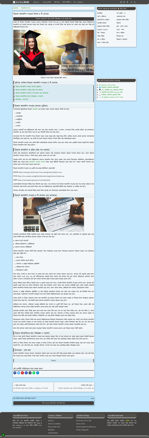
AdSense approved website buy (86, 427)
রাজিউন (128, 421)
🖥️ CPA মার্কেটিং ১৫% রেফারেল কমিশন (111, 90)
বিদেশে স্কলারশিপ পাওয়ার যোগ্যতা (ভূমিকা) (28, 87)
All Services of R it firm (107, 85)
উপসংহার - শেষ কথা (22, 99)
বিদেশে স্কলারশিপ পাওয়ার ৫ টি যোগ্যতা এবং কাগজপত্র (32, 93)
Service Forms (80, 424)
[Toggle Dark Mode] (131, 2)
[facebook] (127, 2)
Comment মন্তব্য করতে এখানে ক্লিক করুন (53, 403)
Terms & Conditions (54, 424)
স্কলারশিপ (35, 109)
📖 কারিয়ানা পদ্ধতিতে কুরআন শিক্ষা (110, 95)
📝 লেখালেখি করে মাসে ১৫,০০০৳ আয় (110, 92)
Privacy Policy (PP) (54, 427)
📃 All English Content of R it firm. (111, 97)
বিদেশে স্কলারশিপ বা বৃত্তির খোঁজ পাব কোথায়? (29, 90)
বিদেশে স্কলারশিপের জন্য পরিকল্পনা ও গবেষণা (29, 96)
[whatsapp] (124, 2)
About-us (51, 421)
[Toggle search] (134, 2)
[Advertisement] (116, 62)
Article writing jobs (82, 430)
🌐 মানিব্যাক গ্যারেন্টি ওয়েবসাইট (109, 87)
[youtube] (121, 2)
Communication (53, 433)
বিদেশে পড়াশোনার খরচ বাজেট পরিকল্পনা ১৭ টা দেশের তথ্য (53, 19)
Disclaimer (51, 430)
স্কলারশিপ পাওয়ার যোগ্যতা (37, 162)
